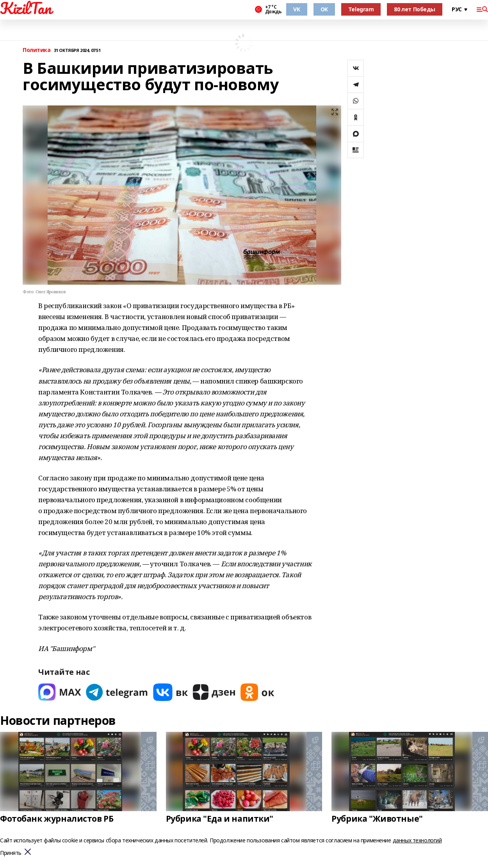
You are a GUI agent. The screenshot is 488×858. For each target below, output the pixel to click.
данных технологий (417, 840)
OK (324, 9)
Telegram (361, 9)
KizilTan (26, 8)
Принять (10, 853)
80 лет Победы (414, 9)
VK (296, 9)
